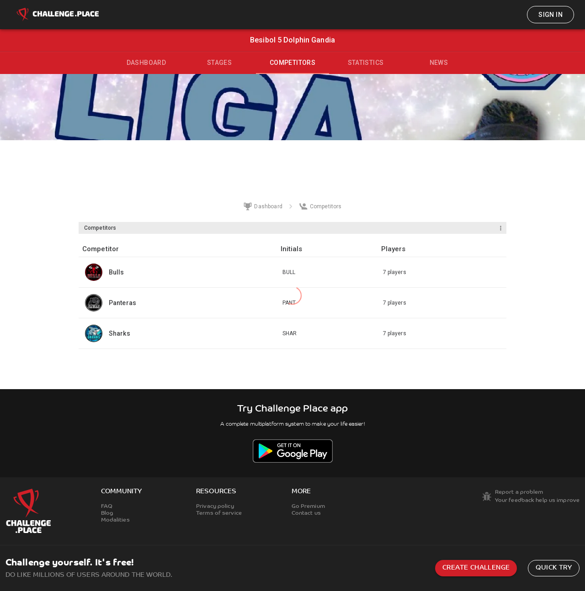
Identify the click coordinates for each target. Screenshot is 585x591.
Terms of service (219, 513)
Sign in (550, 14)
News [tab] (439, 62)
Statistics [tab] (366, 62)
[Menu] (500, 228)
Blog (107, 513)
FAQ (106, 506)
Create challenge (476, 568)
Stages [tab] (219, 62)
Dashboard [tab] (146, 62)
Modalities (115, 520)
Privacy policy (215, 506)
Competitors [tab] (292, 62)
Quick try (554, 568)
